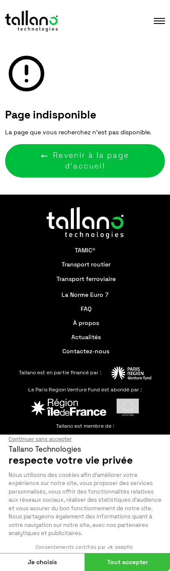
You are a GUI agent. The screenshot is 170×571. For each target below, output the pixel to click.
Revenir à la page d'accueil (85, 161)
